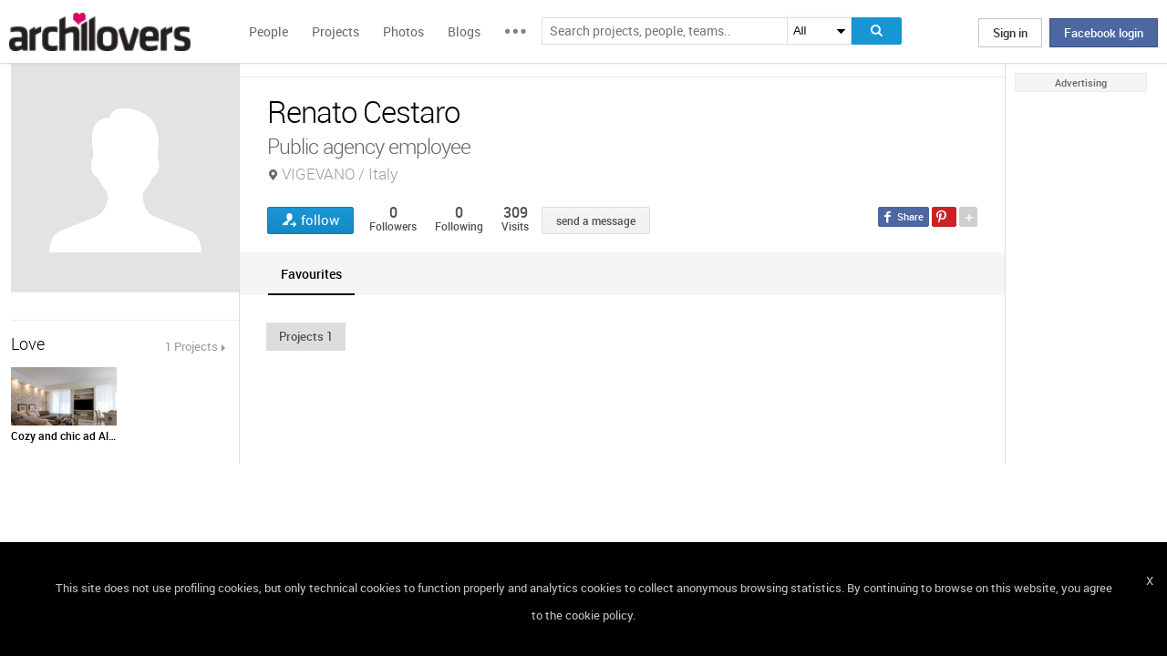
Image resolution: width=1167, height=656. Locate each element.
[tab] (311, 273)
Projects (335, 31)
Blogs (464, 31)
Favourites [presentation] (311, 273)
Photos (403, 31)
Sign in (1010, 33)
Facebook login (1103, 33)
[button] (306, 336)
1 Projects (191, 346)
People (268, 31)
